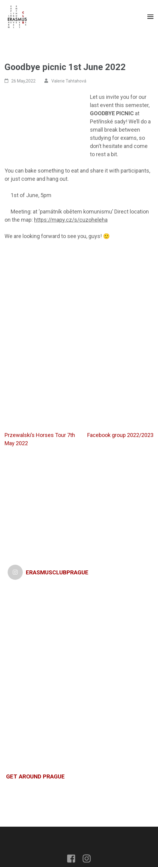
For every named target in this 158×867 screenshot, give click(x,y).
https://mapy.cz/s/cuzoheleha (71, 220)
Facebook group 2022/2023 (120, 435)
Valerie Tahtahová (68, 81)
